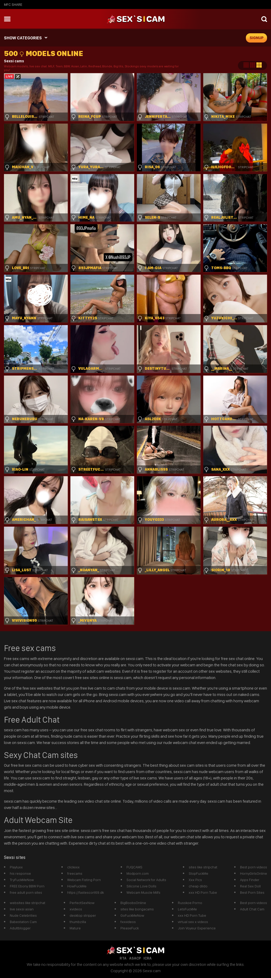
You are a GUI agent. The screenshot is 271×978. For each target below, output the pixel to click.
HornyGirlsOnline (253, 873)
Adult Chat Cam (252, 909)
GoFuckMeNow (132, 915)
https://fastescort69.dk (85, 892)
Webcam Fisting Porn (84, 880)
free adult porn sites (26, 892)
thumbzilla (78, 922)
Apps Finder (249, 880)
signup (257, 37)
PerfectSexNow (82, 903)
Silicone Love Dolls (141, 886)
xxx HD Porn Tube (203, 892)
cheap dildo (198, 886)
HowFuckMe (77, 886)
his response (20, 873)
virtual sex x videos (193, 922)
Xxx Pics (195, 880)
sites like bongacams (137, 909)
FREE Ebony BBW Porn (27, 886)
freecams (74, 873)
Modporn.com (138, 873)
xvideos (76, 909)
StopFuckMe (198, 873)
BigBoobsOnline (133, 903)
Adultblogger (20, 928)
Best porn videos (253, 867)
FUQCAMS (134, 867)
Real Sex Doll (250, 886)
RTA (123, 958)
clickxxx (73, 867)
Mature (75, 928)
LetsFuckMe (187, 909)
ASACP (135, 958)
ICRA (147, 958)
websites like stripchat (27, 903)
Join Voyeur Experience (197, 928)
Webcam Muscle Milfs (143, 892)
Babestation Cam (23, 922)
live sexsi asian (22, 909)
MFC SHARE (13, 4)
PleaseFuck (129, 928)
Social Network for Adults (146, 880)
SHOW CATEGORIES (23, 37)
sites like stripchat (203, 867)
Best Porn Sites (252, 892)
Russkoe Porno (190, 903)
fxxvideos (128, 922)
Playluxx (16, 867)
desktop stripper (83, 915)
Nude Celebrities (23, 915)
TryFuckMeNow (22, 880)
